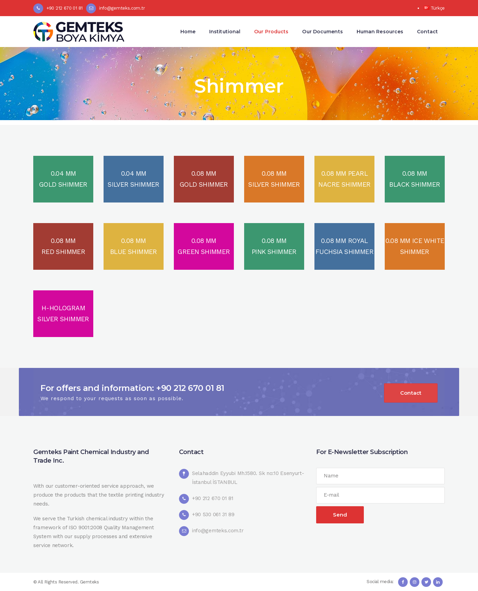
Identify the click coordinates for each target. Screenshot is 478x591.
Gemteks (89, 581)
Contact (410, 393)
